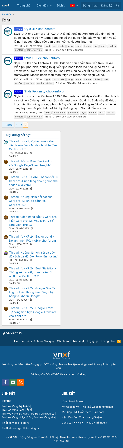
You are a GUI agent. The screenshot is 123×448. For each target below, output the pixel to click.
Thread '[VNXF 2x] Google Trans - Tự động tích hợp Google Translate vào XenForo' (32, 312)
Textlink (6, 400)
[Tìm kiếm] (117, 5)
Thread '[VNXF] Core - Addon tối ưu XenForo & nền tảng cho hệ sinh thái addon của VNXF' (33, 181)
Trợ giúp (92, 341)
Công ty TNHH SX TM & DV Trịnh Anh (84, 422)
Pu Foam (98, 412)
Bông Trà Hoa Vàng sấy (41, 417)
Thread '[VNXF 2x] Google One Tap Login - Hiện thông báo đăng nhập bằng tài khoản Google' (33, 292)
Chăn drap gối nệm (90, 417)
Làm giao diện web (73, 401)
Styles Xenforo (75, 49)
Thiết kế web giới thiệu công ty (20, 428)
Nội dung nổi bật (18, 135)
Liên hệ (19, 341)
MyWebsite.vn (70, 406)
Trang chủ (23, 5)
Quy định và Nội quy (40, 341)
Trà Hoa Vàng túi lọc (14, 417)
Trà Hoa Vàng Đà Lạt (42, 413)
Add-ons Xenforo (87, 83)
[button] (50, 5)
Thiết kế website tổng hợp (97, 406)
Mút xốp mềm (82, 412)
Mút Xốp (67, 412)
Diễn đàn (42, 5)
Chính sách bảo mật (70, 341)
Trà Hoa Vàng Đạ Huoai (16, 413)
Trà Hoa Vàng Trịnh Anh (16, 406)
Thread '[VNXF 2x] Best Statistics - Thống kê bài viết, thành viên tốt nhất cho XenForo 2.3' (32, 272)
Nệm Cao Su (69, 417)
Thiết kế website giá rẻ (15, 422)
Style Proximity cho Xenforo (39, 91)
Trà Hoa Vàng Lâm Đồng (16, 410)
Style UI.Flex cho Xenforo (37, 58)
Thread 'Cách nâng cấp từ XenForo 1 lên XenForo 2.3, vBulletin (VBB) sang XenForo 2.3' (33, 220)
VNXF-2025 (12, 333)
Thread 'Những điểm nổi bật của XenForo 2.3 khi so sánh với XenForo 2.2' (30, 201)
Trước (9, 124)
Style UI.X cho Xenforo (34, 29)
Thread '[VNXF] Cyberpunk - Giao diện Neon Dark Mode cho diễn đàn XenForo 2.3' (33, 145)
